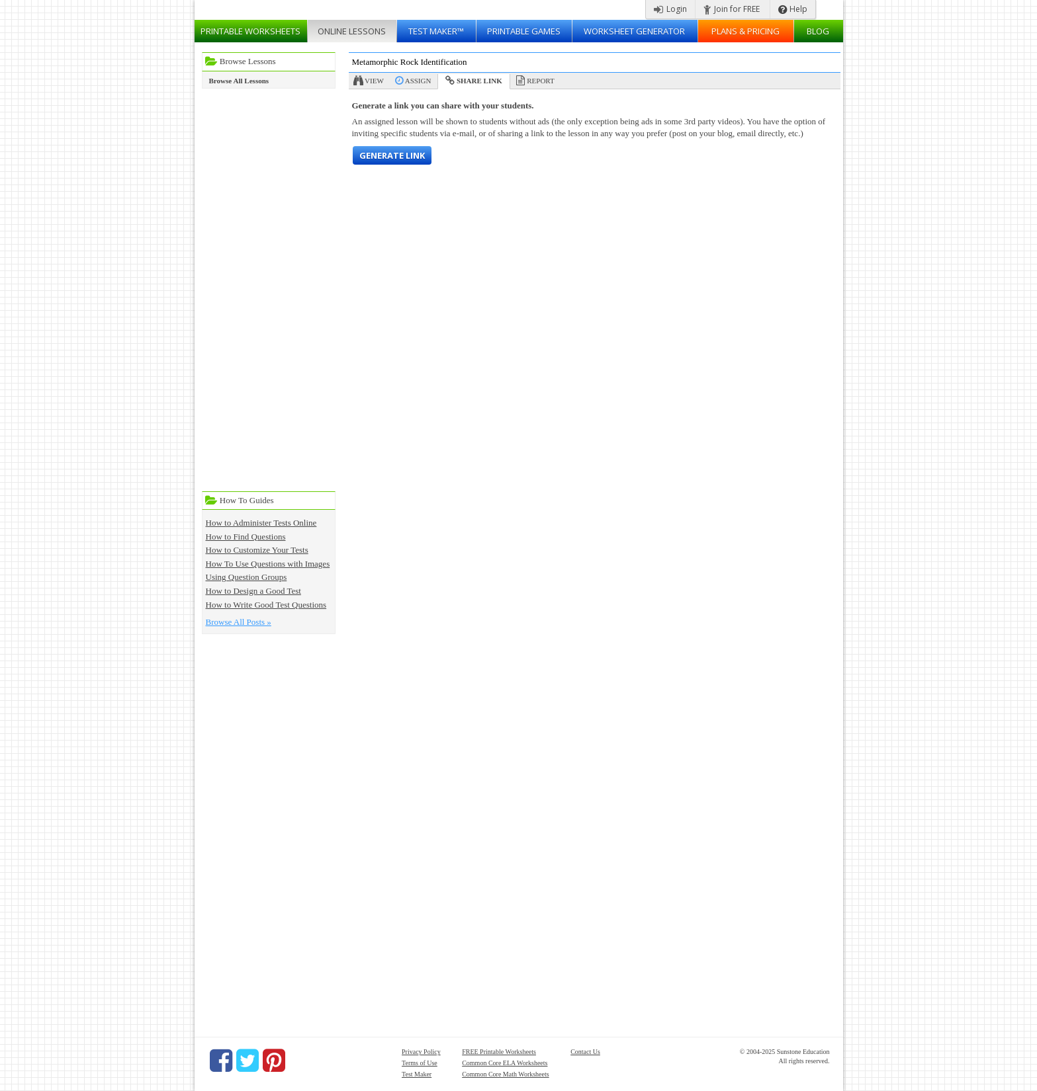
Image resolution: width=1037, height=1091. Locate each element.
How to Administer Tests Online (261, 523)
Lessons (352, 31)
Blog (818, 31)
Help (792, 9)
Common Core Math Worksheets (505, 1074)
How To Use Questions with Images (268, 564)
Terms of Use (419, 1063)
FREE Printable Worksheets (499, 1051)
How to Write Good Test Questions (266, 605)
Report (541, 81)
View (374, 81)
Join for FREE (731, 9)
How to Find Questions (246, 537)
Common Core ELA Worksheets (504, 1063)
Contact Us (585, 1051)
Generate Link (392, 155)
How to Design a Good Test (253, 591)
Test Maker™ (436, 31)
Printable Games (524, 31)
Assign (418, 81)
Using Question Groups (246, 577)
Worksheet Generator (634, 31)
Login (670, 9)
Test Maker (416, 1074)
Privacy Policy (421, 1051)
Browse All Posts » (238, 622)
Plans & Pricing (745, 31)
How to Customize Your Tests (257, 550)
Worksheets (250, 31)
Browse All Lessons (239, 81)
